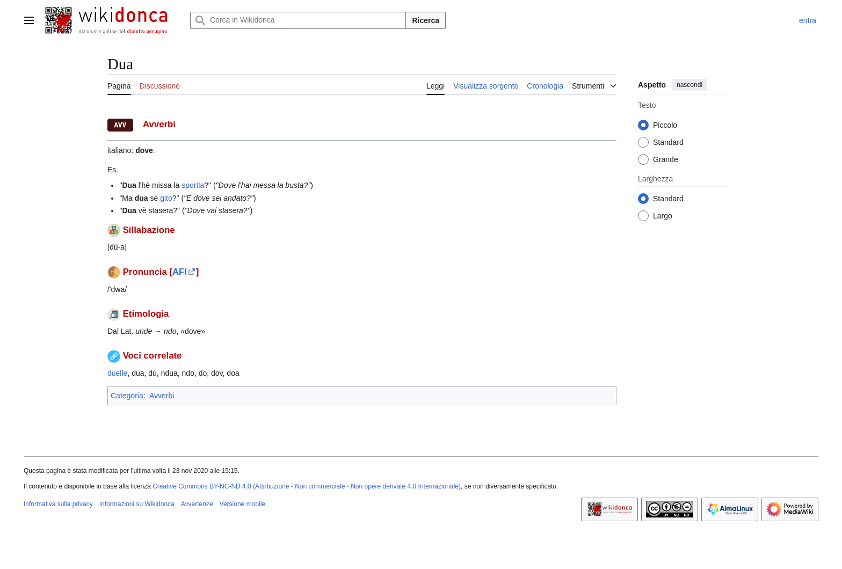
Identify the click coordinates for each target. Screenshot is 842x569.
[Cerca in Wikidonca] (298, 20)
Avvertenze (197, 504)
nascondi (689, 85)
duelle (117, 373)
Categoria (127, 395)
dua (141, 198)
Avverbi (161, 395)
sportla (193, 185)
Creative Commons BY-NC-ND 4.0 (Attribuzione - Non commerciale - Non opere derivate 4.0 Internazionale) (307, 486)
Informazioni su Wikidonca (137, 504)
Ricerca (425, 20)
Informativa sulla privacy (58, 504)
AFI (179, 272)
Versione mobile (242, 504)
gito (166, 198)
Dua (129, 185)
